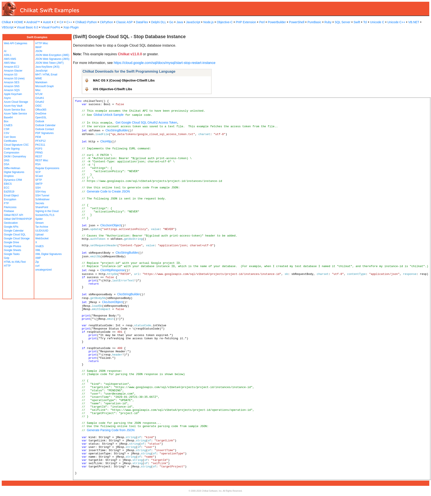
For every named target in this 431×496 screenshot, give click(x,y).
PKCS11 (40, 144)
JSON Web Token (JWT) (49, 62)
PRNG (39, 152)
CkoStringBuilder (116, 130)
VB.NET (413, 22)
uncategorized (43, 269)
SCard (39, 176)
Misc (38, 90)
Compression (11, 152)
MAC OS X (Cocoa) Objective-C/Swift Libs (124, 80)
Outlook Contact (44, 129)
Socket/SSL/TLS (44, 215)
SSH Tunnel (42, 195)
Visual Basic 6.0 (27, 27)
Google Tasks (12, 254)
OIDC (38, 105)
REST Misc (41, 160)
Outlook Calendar (45, 125)
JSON (38, 51)
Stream (39, 222)
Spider (39, 218)
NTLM (38, 94)
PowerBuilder (277, 22)
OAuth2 (39, 101)
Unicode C (377, 22)
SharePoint (41, 207)
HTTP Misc (41, 43)
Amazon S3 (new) (14, 78)
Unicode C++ (396, 22)
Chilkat (6, 22)
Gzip (6, 257)
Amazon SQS (12, 90)
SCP (38, 172)
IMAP (38, 47)
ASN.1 (7, 55)
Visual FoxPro (50, 27)
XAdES (39, 246)
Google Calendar (14, 230)
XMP (38, 257)
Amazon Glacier (13, 70)
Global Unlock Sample (109, 114)
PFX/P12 (40, 140)
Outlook (39, 121)
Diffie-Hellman (12, 168)
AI (5, 51)
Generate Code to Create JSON (108, 191)
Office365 (40, 109)
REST (38, 156)
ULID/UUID (41, 230)
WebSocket (42, 238)
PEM (38, 137)
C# (61, 22)
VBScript (7, 27)
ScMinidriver (42, 199)
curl (37, 265)
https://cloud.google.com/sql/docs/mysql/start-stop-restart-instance (165, 63)
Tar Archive (41, 226)
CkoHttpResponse (112, 270)
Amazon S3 (10, 74)
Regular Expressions (47, 168)
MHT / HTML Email (46, 74)
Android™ (33, 22)
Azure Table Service (15, 113)
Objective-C (225, 22)
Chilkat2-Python (86, 22)
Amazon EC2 (11, 66)
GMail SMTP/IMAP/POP (18, 218)
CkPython (106, 22)
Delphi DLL (158, 22)
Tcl (365, 22)
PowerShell (296, 22)
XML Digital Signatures (48, 254)
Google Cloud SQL (15, 234)
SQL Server (342, 22)
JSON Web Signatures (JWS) (52, 58)
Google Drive (11, 242)
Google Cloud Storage (17, 238)
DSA (6, 164)
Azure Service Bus (14, 109)
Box (6, 121)
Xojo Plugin (71, 27)
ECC (6, 187)
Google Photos (12, 246)
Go (171, 22)
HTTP (7, 265)
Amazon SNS (12, 86)
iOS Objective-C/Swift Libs (112, 89)
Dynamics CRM (13, 179)
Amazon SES (11, 82)
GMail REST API (13, 215)
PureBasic (314, 22)
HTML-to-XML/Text (15, 261)
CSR (6, 129)
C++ (69, 22)
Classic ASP (124, 22)
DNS (6, 160)
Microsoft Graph (44, 86)
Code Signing (12, 148)
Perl (262, 22)
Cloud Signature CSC (16, 144)
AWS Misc (10, 62)
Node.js (208, 22)
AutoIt (47, 22)
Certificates (10, 140)
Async (7, 98)
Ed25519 (9, 191)
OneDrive (40, 113)
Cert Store (10, 137)
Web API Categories (15, 43)
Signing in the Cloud (47, 211)
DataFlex (142, 22)
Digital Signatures (14, 172)
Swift (357, 22)
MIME (38, 78)
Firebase (9, 211)
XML (38, 250)
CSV (6, 133)
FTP (6, 203)
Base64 (8, 117)
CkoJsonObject (110, 225)
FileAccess (10, 207)
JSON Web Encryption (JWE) (52, 55)
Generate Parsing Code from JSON (111, 430)
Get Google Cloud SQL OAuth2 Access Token (146, 122)
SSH (38, 187)
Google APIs (11, 226)
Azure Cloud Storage (16, 101)
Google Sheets (12, 250)
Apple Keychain (13, 94)
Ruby (328, 22)
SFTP (38, 179)
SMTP (38, 183)
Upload (39, 234)
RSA (38, 164)
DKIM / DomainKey (15, 156)
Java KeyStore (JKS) (47, 66)
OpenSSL (41, 117)
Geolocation (11, 222)
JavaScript (193, 22)
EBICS (8, 183)
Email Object (11, 195)
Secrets (39, 203)
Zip (37, 261)
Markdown (41, 82)
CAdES (8, 125)
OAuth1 (39, 98)
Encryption (10, 199)
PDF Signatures (44, 133)
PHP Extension (246, 22)
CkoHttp (105, 141)
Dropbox (9, 176)
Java (179, 22)
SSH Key (40, 191)
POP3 (38, 148)
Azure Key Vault (13, 105)
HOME (18, 22)
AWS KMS (10, 58)
